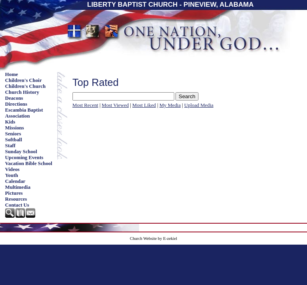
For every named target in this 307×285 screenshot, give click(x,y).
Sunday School (21, 151)
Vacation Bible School (28, 163)
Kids (10, 122)
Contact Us (17, 205)
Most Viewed (115, 105)
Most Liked (144, 105)
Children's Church (25, 86)
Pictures (14, 193)
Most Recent (85, 105)
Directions (16, 104)
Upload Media (199, 105)
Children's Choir (23, 80)
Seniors (13, 134)
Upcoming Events (24, 157)
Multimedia (18, 187)
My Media (170, 105)
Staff (10, 145)
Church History (22, 92)
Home (11, 74)
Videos (12, 169)
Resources (16, 199)
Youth (11, 175)
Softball (13, 139)
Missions (14, 128)
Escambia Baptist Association (24, 113)
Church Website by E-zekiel (153, 238)
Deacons (14, 98)
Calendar (15, 181)
